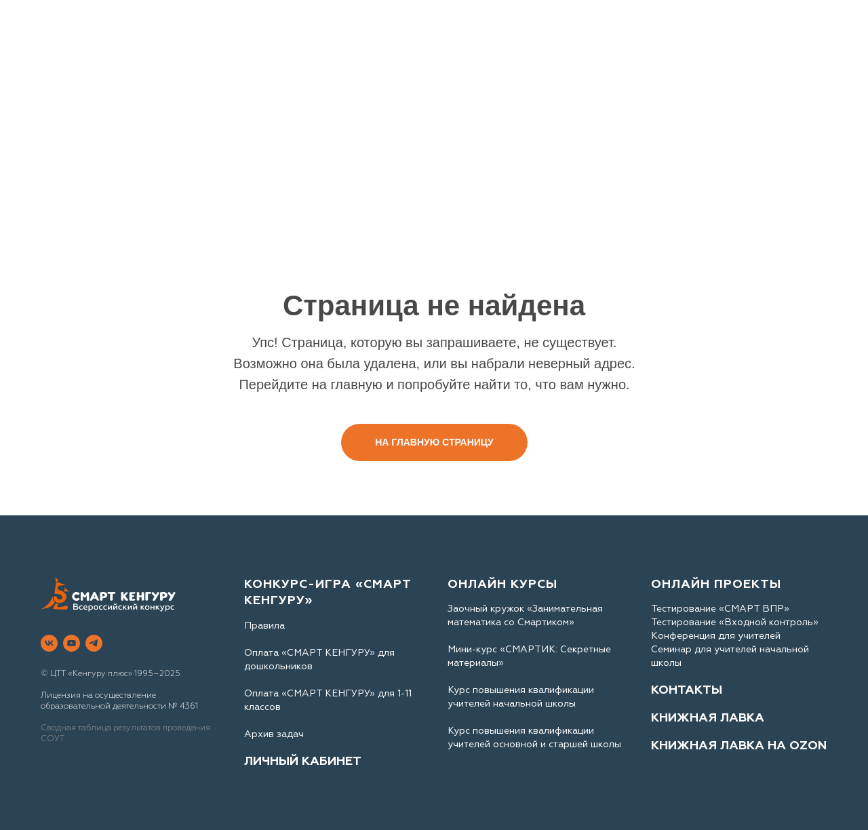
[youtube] (71, 643)
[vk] (49, 643)
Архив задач (274, 734)
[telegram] (93, 643)
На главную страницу (434, 442)
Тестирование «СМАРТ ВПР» (720, 608)
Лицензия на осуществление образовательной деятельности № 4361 (119, 700)
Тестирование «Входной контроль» (734, 622)
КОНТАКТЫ (686, 690)
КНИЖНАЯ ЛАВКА (707, 718)
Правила (264, 625)
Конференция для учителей (716, 635)
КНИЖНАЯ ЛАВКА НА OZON (739, 745)
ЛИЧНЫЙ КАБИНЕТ (302, 761)
